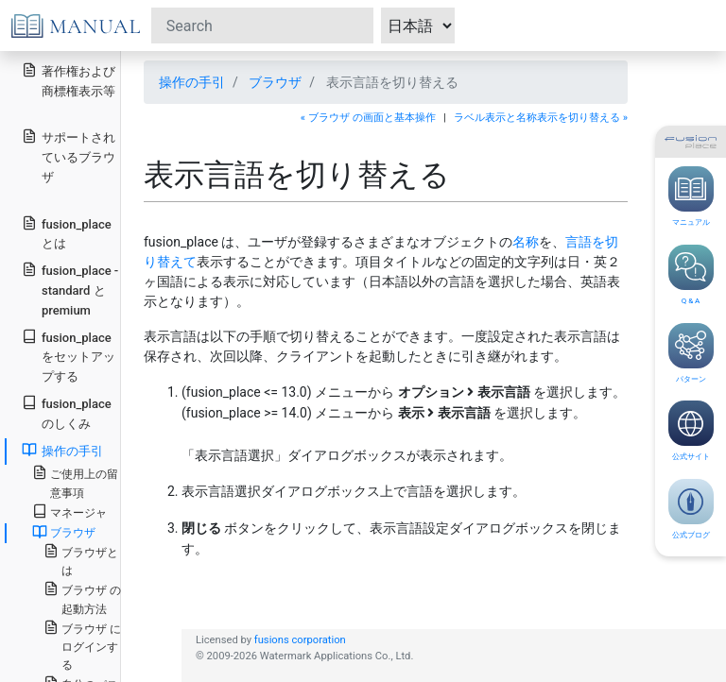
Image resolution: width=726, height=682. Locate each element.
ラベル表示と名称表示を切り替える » (541, 117)
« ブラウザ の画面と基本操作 (368, 117)
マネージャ (69, 511)
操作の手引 (192, 82)
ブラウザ (275, 82)
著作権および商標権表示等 (68, 80)
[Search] (262, 25)
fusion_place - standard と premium (70, 289)
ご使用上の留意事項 (75, 482)
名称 (525, 241)
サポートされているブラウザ (68, 156)
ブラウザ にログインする (82, 646)
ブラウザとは (80, 560)
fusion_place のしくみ (66, 413)
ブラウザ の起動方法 (82, 598)
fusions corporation (300, 640)
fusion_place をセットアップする (68, 356)
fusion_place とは (66, 233)
